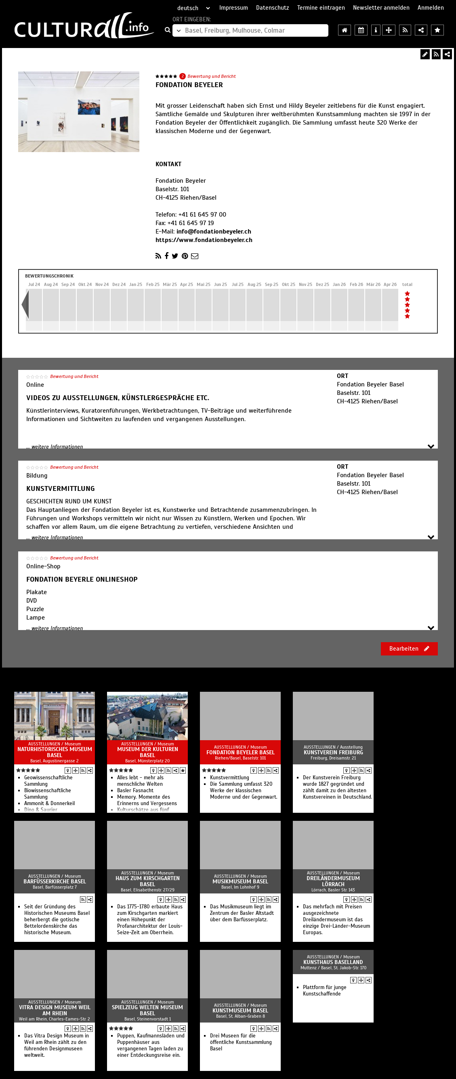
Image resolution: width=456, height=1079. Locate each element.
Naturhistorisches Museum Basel (54, 752)
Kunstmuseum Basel (240, 1011)
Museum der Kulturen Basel (147, 752)
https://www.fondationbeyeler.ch (204, 240)
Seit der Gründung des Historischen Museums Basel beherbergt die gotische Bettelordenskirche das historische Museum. (57, 920)
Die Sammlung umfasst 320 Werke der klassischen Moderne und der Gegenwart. (243, 790)
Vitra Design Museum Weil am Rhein (54, 1010)
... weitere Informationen (54, 447)
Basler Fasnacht (135, 790)
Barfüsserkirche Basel (54, 882)
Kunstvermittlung (229, 777)
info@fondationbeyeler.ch (214, 231)
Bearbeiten (409, 648)
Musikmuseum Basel (240, 882)
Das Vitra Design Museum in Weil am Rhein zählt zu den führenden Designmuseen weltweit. (56, 1045)
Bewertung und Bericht (211, 76)
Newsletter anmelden (381, 7)
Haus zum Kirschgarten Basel (148, 881)
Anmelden (431, 7)
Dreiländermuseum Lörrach (333, 881)
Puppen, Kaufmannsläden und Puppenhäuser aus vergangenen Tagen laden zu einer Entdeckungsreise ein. (151, 1045)
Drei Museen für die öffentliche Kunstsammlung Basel (241, 1042)
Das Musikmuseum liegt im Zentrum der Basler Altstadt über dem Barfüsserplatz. (242, 913)
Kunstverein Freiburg (333, 752)
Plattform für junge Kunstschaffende (325, 990)
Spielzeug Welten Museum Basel (147, 1010)
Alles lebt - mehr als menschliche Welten (140, 780)
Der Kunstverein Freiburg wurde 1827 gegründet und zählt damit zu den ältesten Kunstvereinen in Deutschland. (337, 787)
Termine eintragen (321, 7)
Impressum (233, 7)
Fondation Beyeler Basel (240, 752)
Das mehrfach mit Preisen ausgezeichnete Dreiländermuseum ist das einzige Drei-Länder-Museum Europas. (336, 920)
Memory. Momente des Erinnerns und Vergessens (147, 800)
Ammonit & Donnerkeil (49, 803)
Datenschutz (272, 7)
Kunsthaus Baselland (333, 962)
